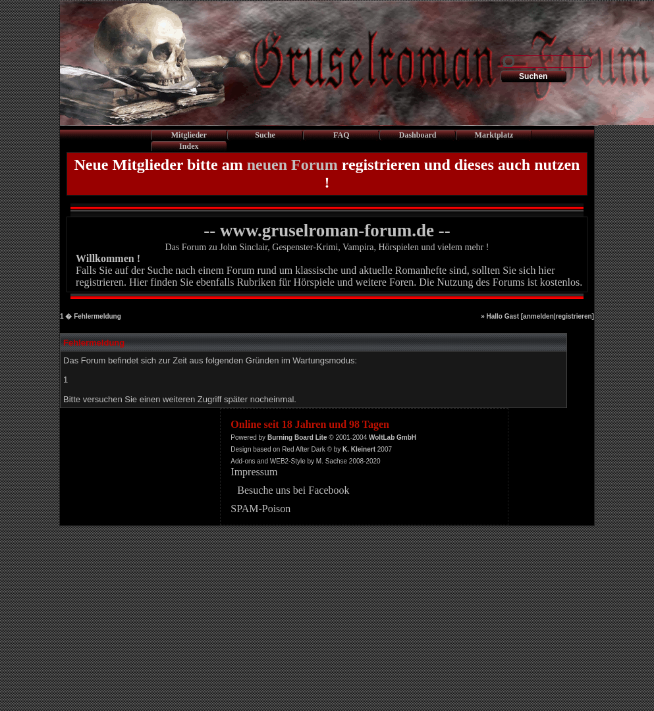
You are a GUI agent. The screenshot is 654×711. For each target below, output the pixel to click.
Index (188, 146)
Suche (265, 135)
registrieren (574, 316)
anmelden (538, 316)
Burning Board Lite (297, 437)
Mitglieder (189, 135)
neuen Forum (292, 164)
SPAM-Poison (260, 508)
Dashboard (418, 135)
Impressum (254, 471)
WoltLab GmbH (392, 437)
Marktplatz (494, 135)
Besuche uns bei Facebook (293, 490)
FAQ (341, 135)
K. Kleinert (358, 449)
